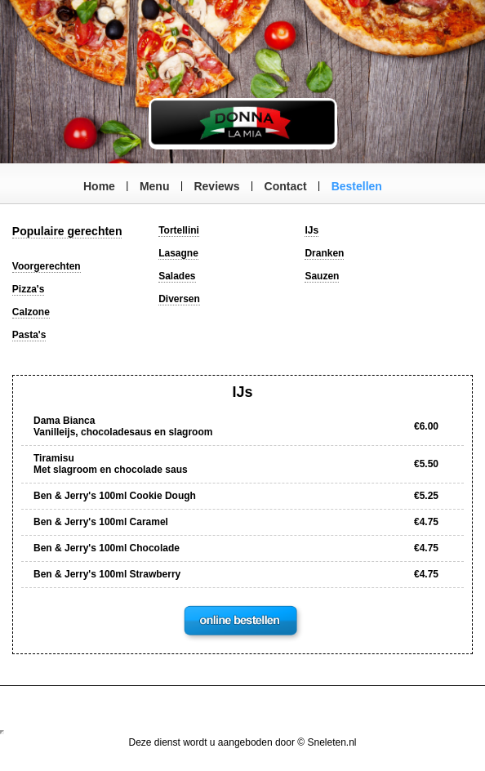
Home (99, 186)
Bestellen (356, 186)
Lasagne (178, 253)
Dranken (324, 253)
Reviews (216, 186)
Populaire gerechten (67, 231)
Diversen (179, 299)
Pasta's (29, 335)
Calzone (31, 312)
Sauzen (322, 276)
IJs (311, 230)
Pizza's (28, 289)
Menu (155, 186)
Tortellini (178, 230)
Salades (176, 276)
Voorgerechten (46, 266)
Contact (286, 186)
